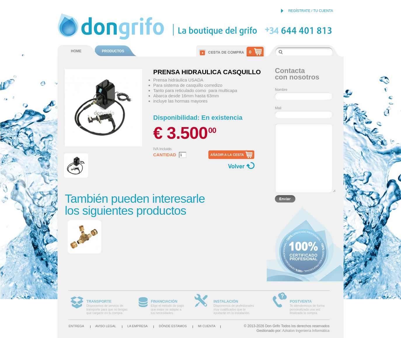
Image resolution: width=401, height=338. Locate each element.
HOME (76, 51)
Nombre (281, 90)
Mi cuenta (206, 326)
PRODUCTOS (113, 51)
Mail (278, 108)
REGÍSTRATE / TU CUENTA (310, 11)
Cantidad (164, 154)
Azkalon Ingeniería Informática (305, 331)
